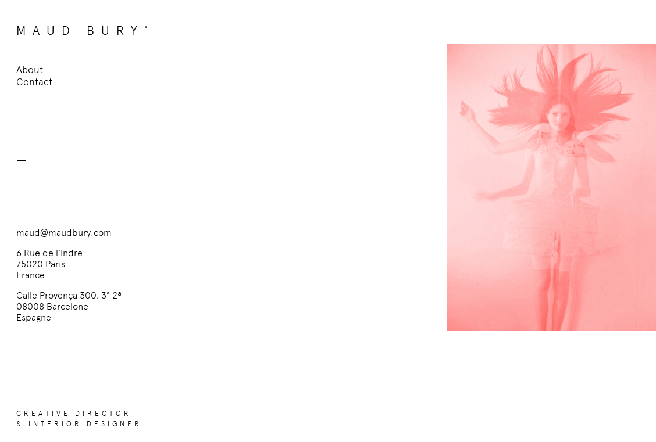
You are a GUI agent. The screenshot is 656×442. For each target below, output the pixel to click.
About (29, 70)
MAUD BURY (80, 30)
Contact (34, 82)
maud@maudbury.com (64, 232)
